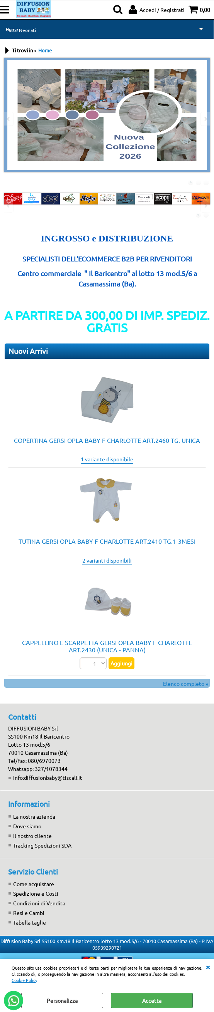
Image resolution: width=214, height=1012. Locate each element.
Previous (9, 119)
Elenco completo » (185, 683)
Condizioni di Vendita (39, 903)
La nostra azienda (34, 816)
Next (205, 119)
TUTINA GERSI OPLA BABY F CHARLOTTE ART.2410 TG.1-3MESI (107, 541)
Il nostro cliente (32, 835)
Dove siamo (27, 826)
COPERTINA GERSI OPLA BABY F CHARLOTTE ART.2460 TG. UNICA (107, 440)
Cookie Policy (24, 980)
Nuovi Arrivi (28, 350)
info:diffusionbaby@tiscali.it (47, 777)
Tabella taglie (29, 922)
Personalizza (62, 1000)
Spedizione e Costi (35, 893)
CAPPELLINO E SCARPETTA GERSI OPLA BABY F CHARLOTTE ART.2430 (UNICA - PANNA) (107, 645)
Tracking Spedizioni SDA (42, 845)
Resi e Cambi (28, 912)
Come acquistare (33, 883)
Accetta (151, 1000)
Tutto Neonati (21, 30)
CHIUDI (208, 966)
